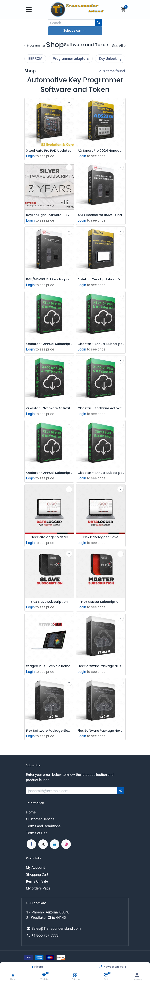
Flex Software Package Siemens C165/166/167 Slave (49, 730)
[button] (115, 966)
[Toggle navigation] (28, 9)
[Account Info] (137, 975)
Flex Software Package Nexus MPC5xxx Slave (101, 730)
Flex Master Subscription (100, 602)
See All (119, 46)
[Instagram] (66, 844)
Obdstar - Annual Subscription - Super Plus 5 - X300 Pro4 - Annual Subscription (101, 473)
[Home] (13, 975)
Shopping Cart (37, 874)
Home (31, 812)
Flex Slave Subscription (49, 602)
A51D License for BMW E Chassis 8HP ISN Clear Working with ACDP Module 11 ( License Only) (101, 215)
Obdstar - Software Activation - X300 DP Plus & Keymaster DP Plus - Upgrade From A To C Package (101, 408)
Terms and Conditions (43, 826)
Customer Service (40, 819)
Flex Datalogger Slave (100, 537)
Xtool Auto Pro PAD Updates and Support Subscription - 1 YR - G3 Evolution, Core (49, 150)
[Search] (98, 22)
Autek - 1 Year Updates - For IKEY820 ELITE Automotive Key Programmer (101, 279)
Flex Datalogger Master (49, 537)
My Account (35, 867)
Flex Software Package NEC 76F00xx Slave (101, 666)
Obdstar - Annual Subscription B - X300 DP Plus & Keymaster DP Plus (49, 344)
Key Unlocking (110, 58)
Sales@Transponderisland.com (56, 928)
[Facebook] (31, 844)
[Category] (75, 975)
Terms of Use (36, 833)
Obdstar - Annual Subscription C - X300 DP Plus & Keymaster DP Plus (49, 473)
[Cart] (106, 975)
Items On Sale (37, 881)
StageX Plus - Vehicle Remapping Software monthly (49, 666)
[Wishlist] (43, 975)
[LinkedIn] (54, 844)
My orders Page (38, 888)
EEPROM (35, 58)
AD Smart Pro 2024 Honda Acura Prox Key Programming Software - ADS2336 (101, 150)
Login (30, 156)
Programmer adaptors (71, 58)
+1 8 (35, 935)
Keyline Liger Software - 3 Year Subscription (49, 215)
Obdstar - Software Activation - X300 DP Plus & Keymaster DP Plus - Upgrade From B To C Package (49, 408)
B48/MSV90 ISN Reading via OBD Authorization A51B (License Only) (49, 279)
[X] (43, 844)
